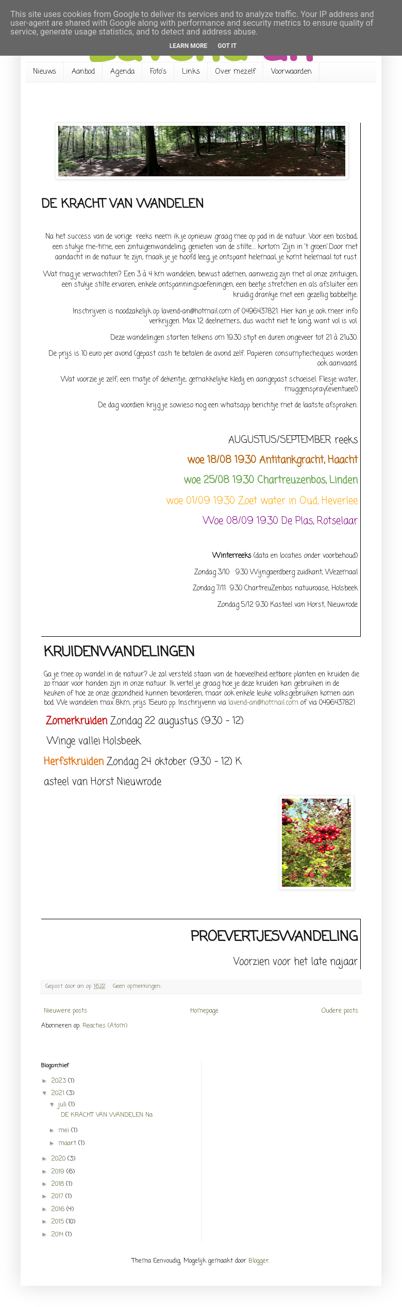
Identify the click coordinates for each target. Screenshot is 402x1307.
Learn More (189, 45)
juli (63, 1105)
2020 (59, 1159)
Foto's (158, 72)
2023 (59, 1081)
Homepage (204, 1011)
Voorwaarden (291, 72)
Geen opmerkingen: (138, 986)
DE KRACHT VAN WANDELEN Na (105, 1115)
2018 (58, 1184)
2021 (58, 1093)
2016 (58, 1209)
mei (64, 1130)
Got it (227, 45)
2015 (58, 1222)
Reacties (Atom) (104, 1026)
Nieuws (44, 72)
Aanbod (83, 72)
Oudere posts (340, 1011)
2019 (58, 1172)
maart (68, 1143)
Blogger (258, 1261)
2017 (58, 1196)
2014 (58, 1234)
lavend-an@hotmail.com (263, 703)
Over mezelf (235, 72)
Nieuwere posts (65, 1011)
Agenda (122, 72)
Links (191, 72)
